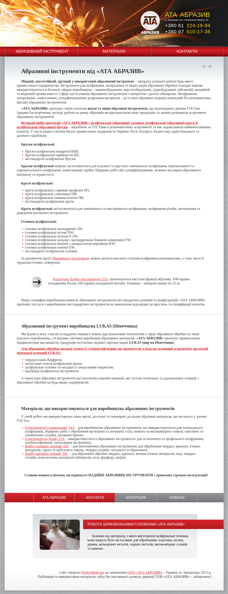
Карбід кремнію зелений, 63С (47, 446)
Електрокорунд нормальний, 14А (50, 427)
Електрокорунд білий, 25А (45, 439)
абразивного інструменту (71, 258)
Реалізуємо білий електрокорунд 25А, (81, 279)
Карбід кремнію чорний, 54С (46, 454)
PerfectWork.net (93, 572)
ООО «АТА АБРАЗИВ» (145, 572)
